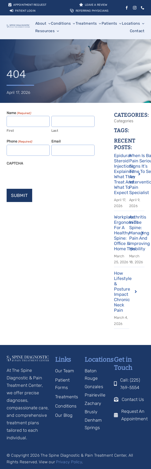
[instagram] (134, 7)
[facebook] (127, 7)
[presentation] (40, 175)
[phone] (142, 7)
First (10, 131)
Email (56, 141)
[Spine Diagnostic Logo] (18, 26)
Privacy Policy (69, 462)
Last (54, 131)
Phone (19, 141)
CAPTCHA (15, 163)
